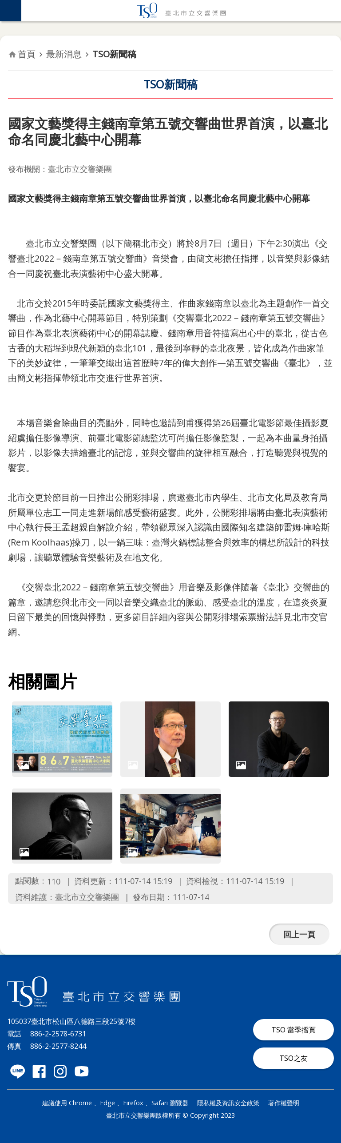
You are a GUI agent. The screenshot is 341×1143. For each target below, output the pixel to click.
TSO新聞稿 (114, 54)
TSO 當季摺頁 (293, 1030)
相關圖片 (42, 681)
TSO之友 (293, 1058)
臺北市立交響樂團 (181, 10)
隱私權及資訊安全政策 (228, 1103)
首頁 (27, 54)
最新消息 (64, 54)
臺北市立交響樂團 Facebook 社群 (39, 1071)
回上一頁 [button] (299, 934)
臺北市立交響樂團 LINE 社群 (17, 1071)
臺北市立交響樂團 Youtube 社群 (81, 1071)
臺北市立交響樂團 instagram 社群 (60, 1071)
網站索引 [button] (10, 10)
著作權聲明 (283, 1103)
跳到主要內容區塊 (4, 4)
